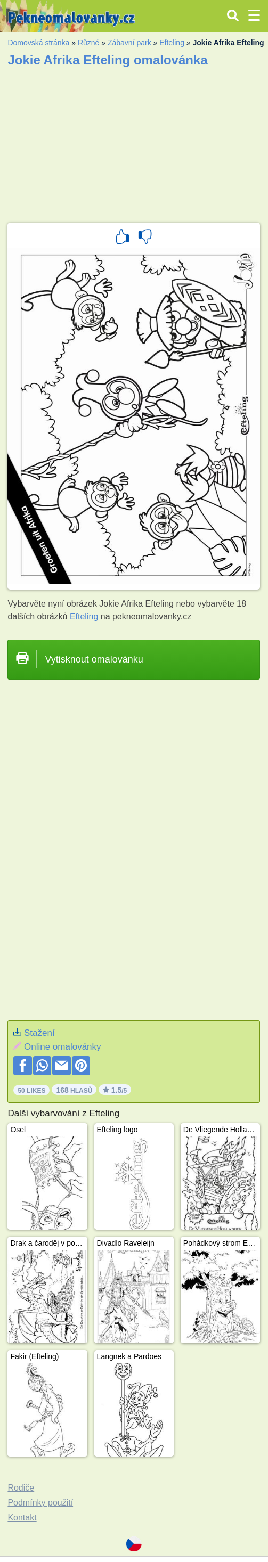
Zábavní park (129, 42)
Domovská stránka (38, 42)
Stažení (39, 1033)
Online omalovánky (62, 1047)
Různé (88, 42)
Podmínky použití (40, 1502)
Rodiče (20, 1487)
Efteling (171, 42)
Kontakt (21, 1517)
